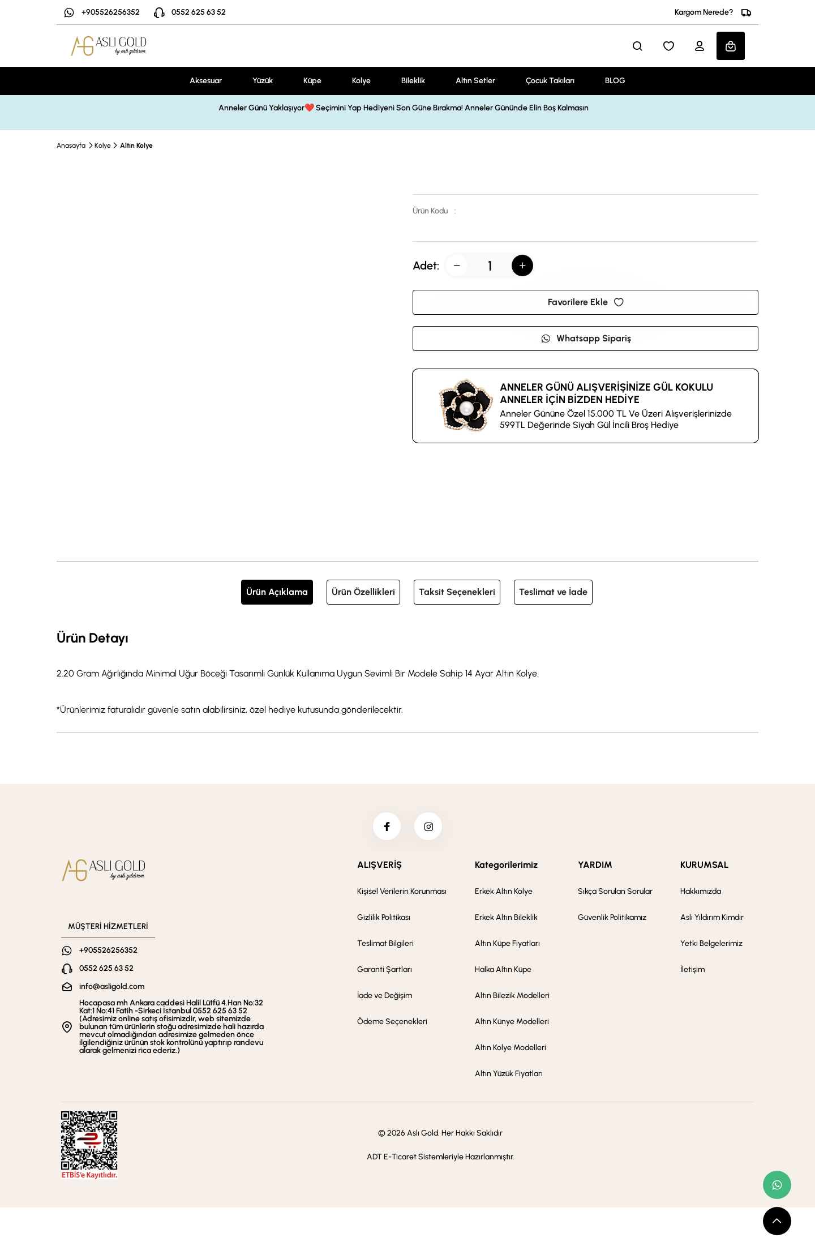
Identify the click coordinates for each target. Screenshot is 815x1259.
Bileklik (413, 80)
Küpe (312, 80)
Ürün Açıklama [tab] (277, 591)
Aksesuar (206, 80)
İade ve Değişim (384, 996)
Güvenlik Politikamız (612, 918)
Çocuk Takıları (550, 80)
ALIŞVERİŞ (379, 865)
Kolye (361, 80)
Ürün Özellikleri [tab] (363, 591)
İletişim (692, 970)
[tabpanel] (407, 672)
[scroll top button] (777, 1221)
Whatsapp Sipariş (586, 338)
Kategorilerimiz (506, 865)
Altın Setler (475, 80)
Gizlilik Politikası (383, 918)
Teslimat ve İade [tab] (553, 591)
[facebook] (386, 826)
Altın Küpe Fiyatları (507, 944)
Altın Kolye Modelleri (510, 1048)
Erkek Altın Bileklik (506, 918)
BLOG (615, 80)
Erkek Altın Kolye (504, 892)
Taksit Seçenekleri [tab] (457, 591)
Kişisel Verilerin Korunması (402, 892)
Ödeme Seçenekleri (392, 1022)
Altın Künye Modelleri (512, 1022)
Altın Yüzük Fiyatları (509, 1074)
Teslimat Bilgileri (385, 944)
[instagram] (428, 826)
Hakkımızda (700, 892)
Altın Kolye (136, 145)
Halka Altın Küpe (503, 970)
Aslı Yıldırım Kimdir (712, 918)
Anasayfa (71, 145)
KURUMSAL (704, 865)
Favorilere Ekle (586, 302)
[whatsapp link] (777, 1185)
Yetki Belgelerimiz (711, 944)
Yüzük (262, 80)
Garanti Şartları (384, 970)
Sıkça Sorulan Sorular (615, 892)
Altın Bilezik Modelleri (512, 996)
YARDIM (595, 865)
